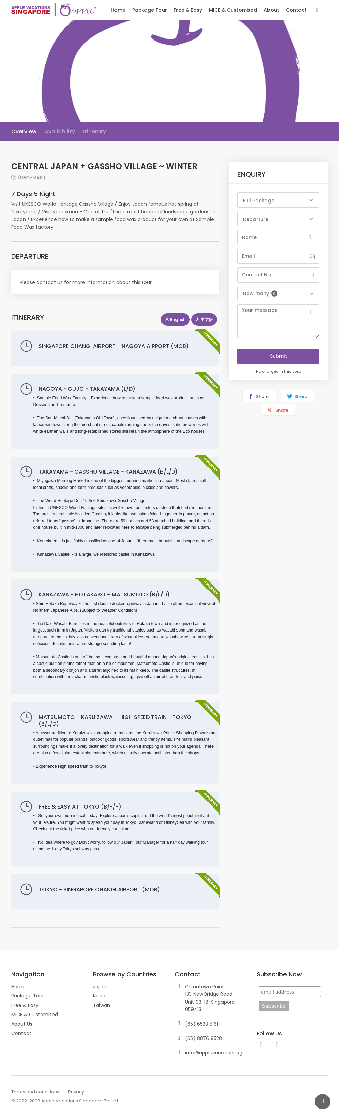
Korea (100, 995)
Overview (23, 131)
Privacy (76, 1092)
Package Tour (149, 9)
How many (260, 293)
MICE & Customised (233, 9)
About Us (21, 1024)
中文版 (204, 319)
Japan (100, 986)
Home (118, 9)
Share (258, 396)
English (175, 319)
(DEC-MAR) (31, 177)
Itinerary (94, 131)
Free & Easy (188, 9)
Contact (296, 9)
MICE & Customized (34, 1014)
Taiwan (101, 1005)
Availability (60, 131)
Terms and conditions (35, 1092)
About (271, 9)
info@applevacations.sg (213, 1052)
